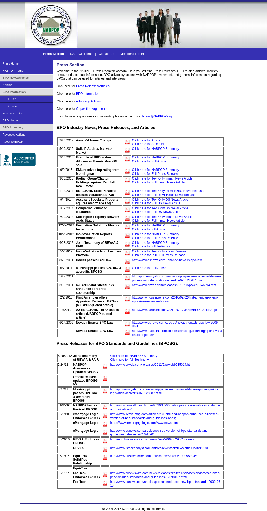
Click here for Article (146, 140)
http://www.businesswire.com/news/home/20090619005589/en (153, 456)
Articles (7, 84)
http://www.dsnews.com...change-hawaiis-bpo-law (167, 260)
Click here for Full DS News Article (156, 203)
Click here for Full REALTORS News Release (164, 195)
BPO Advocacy (13, 127)
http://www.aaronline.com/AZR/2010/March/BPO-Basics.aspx (175, 310)
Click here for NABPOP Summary (155, 149)
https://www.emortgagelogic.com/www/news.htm (144, 423)
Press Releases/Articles (93, 86)
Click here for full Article (148, 229)
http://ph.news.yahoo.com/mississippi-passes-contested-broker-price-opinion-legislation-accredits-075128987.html (176, 278)
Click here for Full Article (149, 161)
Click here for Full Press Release (155, 174)
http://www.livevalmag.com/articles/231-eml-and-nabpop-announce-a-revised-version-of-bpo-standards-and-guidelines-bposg (164, 416)
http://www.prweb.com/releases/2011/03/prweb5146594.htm (174, 285)
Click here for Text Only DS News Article (160, 199)
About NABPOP (13, 141)
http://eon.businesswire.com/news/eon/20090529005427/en (152, 439)
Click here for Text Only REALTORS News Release (168, 191)
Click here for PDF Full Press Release (158, 255)
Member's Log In (131, 54)
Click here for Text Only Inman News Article (162, 178)
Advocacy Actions (14, 134)
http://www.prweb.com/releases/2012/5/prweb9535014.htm (151, 364)
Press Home (11, 63)
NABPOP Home (81, 54)
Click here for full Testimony (151, 246)
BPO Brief (9, 99)
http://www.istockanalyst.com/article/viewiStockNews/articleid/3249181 (159, 448)
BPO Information (14, 91)
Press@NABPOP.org (157, 116)
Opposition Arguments (91, 109)
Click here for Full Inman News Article (158, 182)
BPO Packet (10, 106)
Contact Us (106, 54)
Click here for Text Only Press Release (159, 251)
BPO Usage (10, 120)
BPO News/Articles (16, 77)
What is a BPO (12, 113)
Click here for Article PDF (149, 144)
